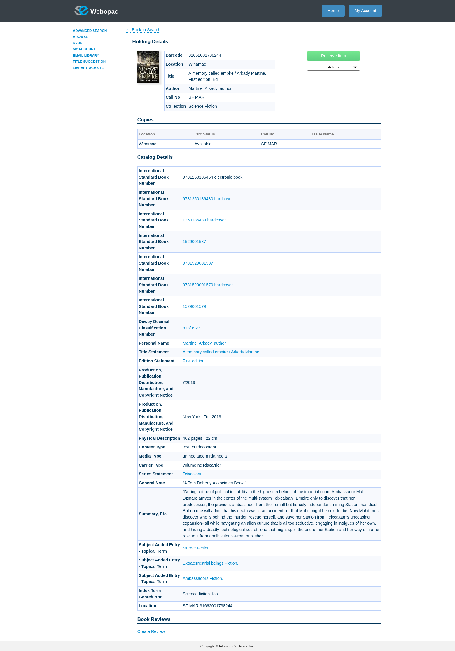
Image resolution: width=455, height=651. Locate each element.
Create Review (151, 631)
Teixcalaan (192, 474)
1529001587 (194, 241)
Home (333, 10)
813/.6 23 (191, 328)
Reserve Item (333, 55)
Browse (80, 37)
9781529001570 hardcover (208, 284)
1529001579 (194, 306)
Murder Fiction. (197, 548)
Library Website (88, 67)
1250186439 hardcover (204, 220)
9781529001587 (198, 263)
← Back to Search (143, 29)
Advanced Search (90, 30)
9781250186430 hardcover (208, 198)
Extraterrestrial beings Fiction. (210, 563)
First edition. (194, 361)
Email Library (86, 55)
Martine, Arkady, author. (205, 343)
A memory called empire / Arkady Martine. (221, 352)
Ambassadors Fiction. (203, 578)
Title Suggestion (89, 61)
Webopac (96, 10)
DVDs (77, 43)
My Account (365, 10)
